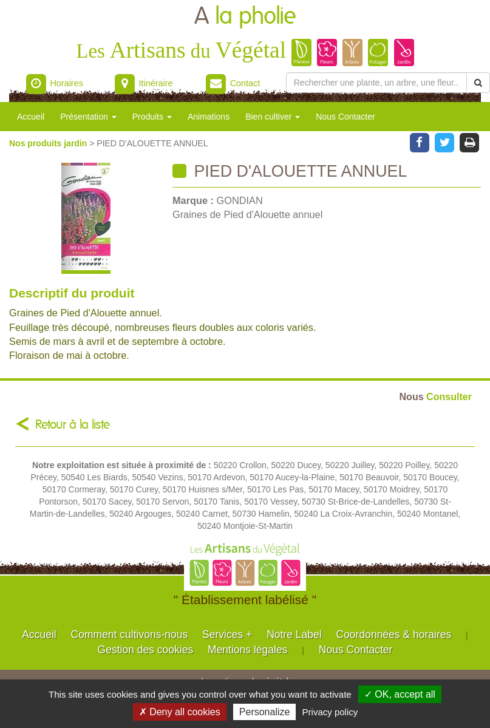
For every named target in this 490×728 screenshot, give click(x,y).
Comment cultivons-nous (129, 634)
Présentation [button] (88, 116)
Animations (209, 116)
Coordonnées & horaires (394, 634)
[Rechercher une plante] (376, 82)
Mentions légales (247, 650)
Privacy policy (330, 712)
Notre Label (294, 634)
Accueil (30, 116)
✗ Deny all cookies (179, 712)
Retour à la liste (72, 424)
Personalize (264, 712)
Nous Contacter (345, 116)
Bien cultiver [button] (272, 116)
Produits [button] (152, 116)
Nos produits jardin (49, 143)
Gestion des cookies (146, 650)
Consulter (436, 396)
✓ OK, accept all (399, 694)
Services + (227, 634)
